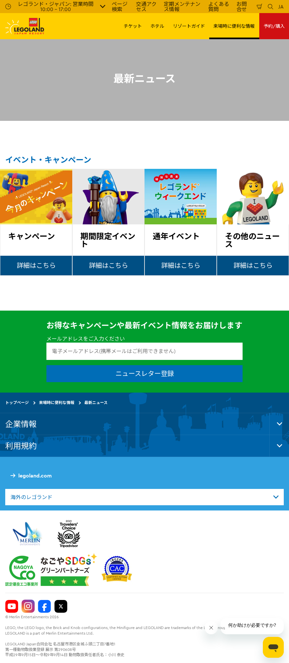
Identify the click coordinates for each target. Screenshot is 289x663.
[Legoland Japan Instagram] (28, 606)
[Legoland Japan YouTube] (11, 606)
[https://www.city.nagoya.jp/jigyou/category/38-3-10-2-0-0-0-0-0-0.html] (51, 569)
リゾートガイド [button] (189, 26)
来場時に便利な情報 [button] (234, 26)
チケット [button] (133, 26)
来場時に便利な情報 (56, 402)
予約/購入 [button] (274, 26)
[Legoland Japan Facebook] (44, 606)
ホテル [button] (157, 26)
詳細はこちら (36, 265)
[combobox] (144, 497)
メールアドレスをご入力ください (85, 338)
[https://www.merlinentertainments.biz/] (28, 533)
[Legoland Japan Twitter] (60, 606)
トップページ (17, 402)
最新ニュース (96, 402)
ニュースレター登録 (144, 373)
